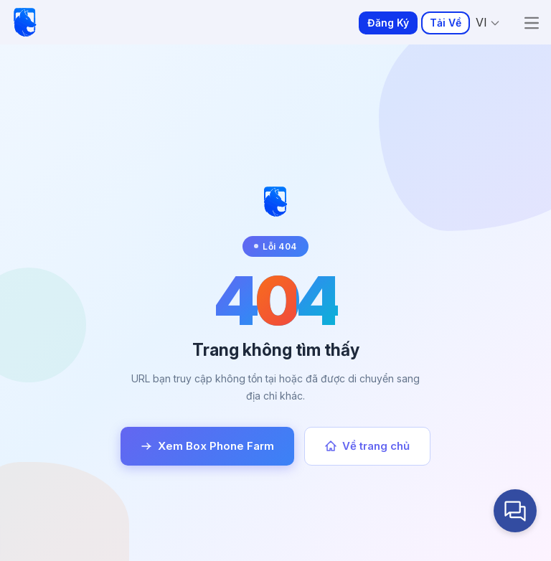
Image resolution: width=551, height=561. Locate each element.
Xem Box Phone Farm (207, 446)
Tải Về (445, 22)
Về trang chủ (367, 446)
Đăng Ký (388, 22)
